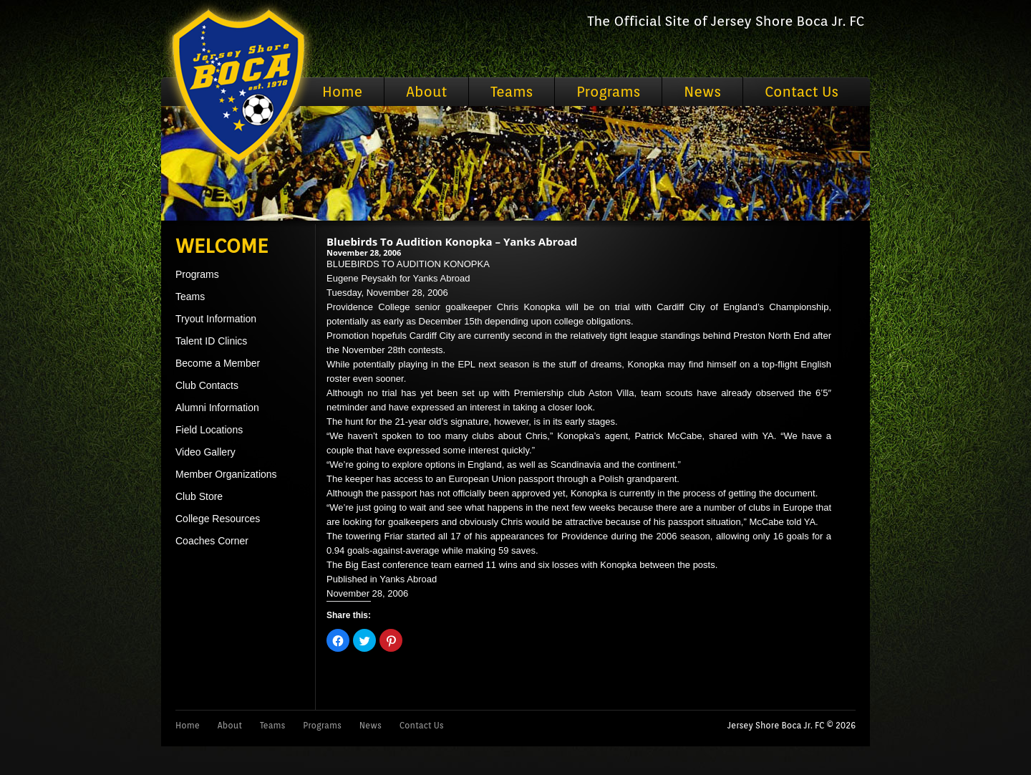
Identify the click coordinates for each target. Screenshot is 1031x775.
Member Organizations (226, 474)
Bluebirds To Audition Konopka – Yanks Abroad (451, 241)
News (702, 91)
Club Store (199, 496)
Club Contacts (206, 385)
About (426, 91)
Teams (511, 91)
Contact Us (801, 91)
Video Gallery (205, 452)
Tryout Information (215, 318)
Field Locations (209, 429)
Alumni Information (217, 407)
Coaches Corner (211, 541)
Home (342, 91)
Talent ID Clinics (211, 341)
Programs (608, 91)
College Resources (217, 518)
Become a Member (217, 363)
